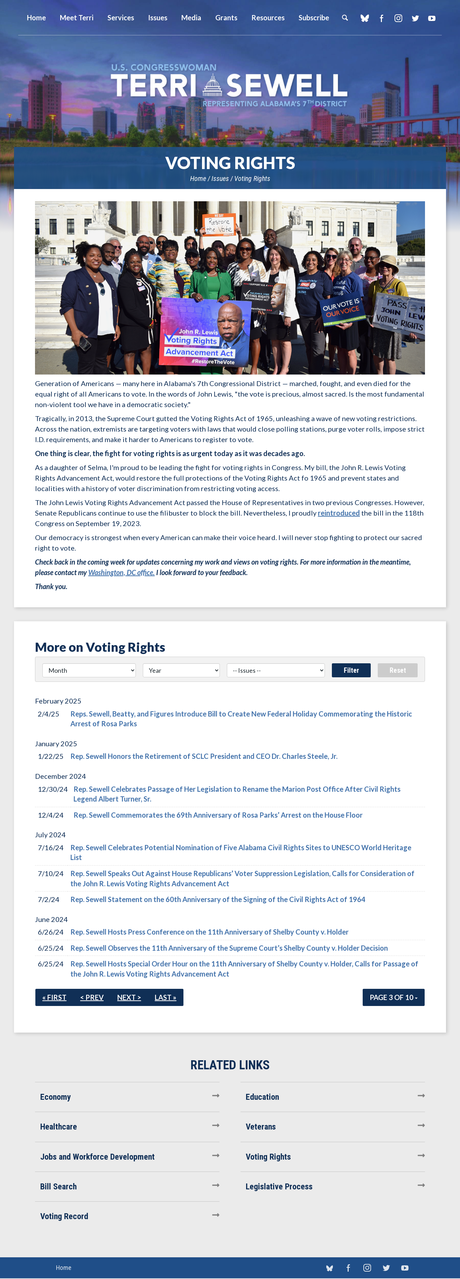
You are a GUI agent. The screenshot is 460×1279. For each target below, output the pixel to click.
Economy (55, 1097)
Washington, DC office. (121, 572)
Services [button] (120, 17)
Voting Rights (252, 178)
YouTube (432, 18)
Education (262, 1097)
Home (198, 178)
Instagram (398, 18)
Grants (226, 17)
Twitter (415, 18)
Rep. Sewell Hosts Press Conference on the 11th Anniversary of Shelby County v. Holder (209, 932)
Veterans (261, 1127)
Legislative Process (279, 1186)
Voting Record (64, 1216)
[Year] (181, 670)
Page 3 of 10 (394, 997)
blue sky (364, 18)
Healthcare (58, 1127)
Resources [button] (268, 17)
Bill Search (58, 1186)
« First (54, 997)
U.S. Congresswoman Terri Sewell (230, 85)
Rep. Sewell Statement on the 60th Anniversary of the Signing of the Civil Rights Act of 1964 (217, 899)
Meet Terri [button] (76, 17)
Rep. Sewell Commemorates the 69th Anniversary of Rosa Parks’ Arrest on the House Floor (218, 815)
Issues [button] (157, 17)
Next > (129, 997)
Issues (220, 178)
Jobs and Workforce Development (97, 1157)
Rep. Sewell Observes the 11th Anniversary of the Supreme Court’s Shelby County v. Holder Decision (229, 948)
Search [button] (345, 17)
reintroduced (339, 513)
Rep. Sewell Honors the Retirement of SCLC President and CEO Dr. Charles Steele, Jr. (203, 756)
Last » (165, 997)
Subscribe (314, 17)
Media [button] (191, 17)
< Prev (92, 997)
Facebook (381, 18)
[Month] (89, 670)
